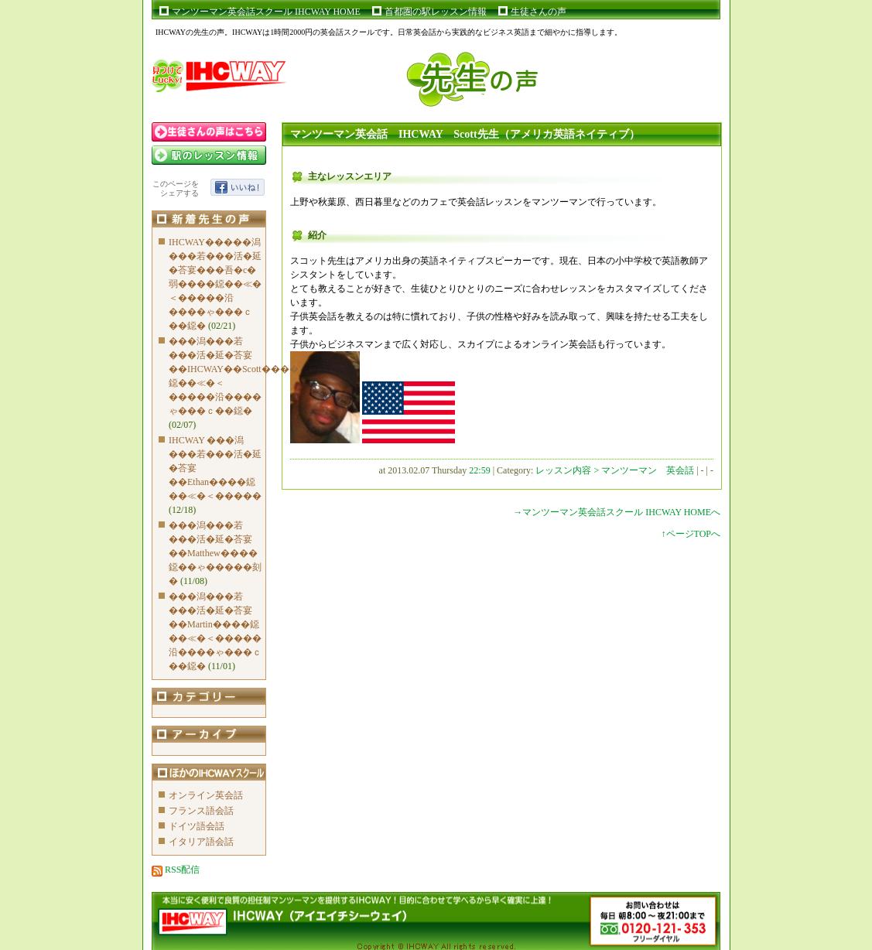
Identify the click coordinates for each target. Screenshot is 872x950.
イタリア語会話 (201, 841)
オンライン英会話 (206, 795)
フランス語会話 (201, 810)
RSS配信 (176, 869)
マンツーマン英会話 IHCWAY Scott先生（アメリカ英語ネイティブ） (465, 134)
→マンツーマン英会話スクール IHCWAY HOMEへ (616, 512)
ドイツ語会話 (196, 826)
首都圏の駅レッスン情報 (436, 11)
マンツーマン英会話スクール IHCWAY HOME (266, 11)
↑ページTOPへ (691, 533)
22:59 (479, 470)
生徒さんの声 (538, 11)
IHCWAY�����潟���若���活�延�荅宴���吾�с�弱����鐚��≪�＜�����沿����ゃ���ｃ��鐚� (215, 284)
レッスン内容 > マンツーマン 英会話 (615, 470)
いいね (237, 187)
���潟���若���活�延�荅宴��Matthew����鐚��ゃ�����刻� (215, 553)
